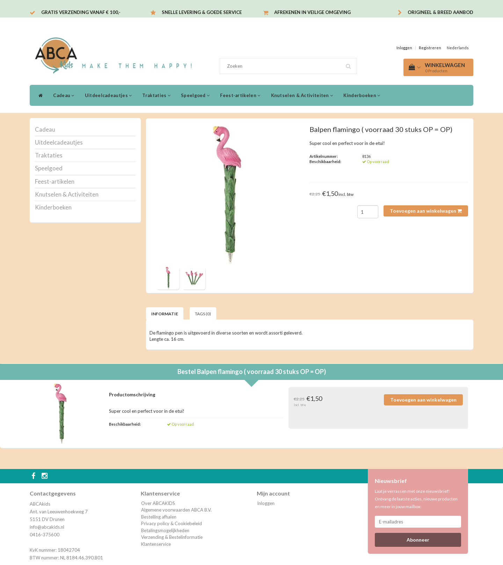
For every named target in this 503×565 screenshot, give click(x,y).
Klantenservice (156, 544)
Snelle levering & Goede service (202, 12)
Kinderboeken (361, 95)
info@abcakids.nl (47, 527)
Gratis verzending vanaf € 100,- (81, 12)
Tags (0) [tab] (203, 313)
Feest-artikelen (240, 95)
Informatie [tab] (164, 313)
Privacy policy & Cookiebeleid (171, 523)
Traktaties (156, 95)
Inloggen (404, 47)
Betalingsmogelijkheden (165, 530)
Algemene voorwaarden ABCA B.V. (176, 510)
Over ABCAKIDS (158, 503)
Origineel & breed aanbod (440, 12)
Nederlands (458, 47)
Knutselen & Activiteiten (302, 95)
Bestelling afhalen (158, 517)
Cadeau (63, 95)
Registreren (430, 47)
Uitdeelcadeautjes (108, 95)
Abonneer (418, 540)
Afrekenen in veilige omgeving (312, 12)
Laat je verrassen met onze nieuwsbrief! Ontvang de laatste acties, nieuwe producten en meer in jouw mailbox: (416, 499)
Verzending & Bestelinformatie (172, 537)
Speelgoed (195, 95)
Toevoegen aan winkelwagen (426, 211)
